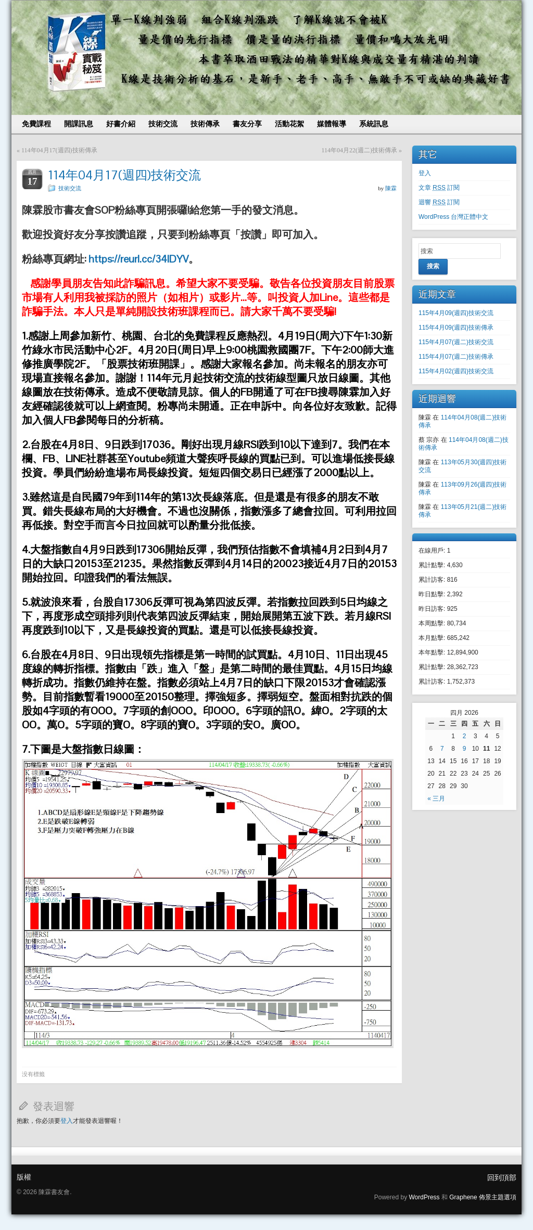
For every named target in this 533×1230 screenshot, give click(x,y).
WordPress (424, 1197)
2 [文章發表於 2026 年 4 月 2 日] (464, 736)
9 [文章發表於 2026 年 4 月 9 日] (464, 748)
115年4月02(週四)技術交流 (455, 371)
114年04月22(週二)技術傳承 (359, 150)
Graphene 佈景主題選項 (482, 1197)
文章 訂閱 (439, 187)
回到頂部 (501, 1177)
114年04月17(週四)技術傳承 (59, 150)
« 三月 (436, 798)
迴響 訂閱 (439, 202)
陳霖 (391, 188)
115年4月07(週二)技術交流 (455, 342)
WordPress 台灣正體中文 (453, 216)
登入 (66, 1120)
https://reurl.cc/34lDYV (138, 259)
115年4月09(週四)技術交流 (455, 313)
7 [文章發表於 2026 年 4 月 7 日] (442, 748)
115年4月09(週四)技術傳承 (455, 327)
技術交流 (69, 188)
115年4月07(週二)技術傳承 (455, 356)
